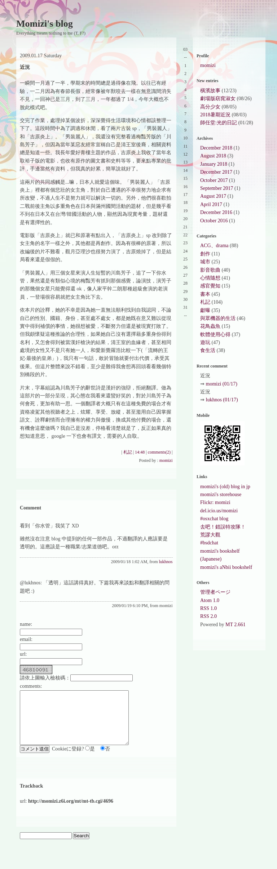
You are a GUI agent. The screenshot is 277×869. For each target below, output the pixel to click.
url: (23, 654)
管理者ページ (215, 592)
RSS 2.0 (208, 616)
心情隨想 (210, 278)
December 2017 (216, 172)
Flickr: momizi (215, 502)
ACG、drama (214, 245)
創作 (205, 254)
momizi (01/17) (222, 384)
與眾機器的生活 (218, 318)
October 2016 (214, 220)
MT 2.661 (235, 624)
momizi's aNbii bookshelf (226, 567)
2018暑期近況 (215, 114)
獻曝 (205, 310)
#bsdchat (209, 542)
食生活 (207, 350)
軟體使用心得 (215, 334)
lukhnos (166, 561)
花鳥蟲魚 (210, 326)
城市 (205, 261)
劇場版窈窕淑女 (218, 98)
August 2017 (213, 196)
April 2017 (211, 204)
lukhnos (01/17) (222, 399)
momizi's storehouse (220, 494)
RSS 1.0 (208, 608)
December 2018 (216, 148)
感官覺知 (210, 286)
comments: (31, 686)
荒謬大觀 (210, 535)
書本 (205, 294)
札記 (127, 452)
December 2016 (216, 212)
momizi (166, 460)
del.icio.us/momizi (219, 510)
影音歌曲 (210, 270)
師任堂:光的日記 (218, 122)
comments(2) (159, 452)
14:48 (140, 452)
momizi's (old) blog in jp (225, 486)
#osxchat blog (214, 518)
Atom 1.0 (209, 600)
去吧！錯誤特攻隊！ (223, 527)
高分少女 (210, 107)
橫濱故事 (210, 90)
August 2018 (213, 156)
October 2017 (214, 180)
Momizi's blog (44, 23)
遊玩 (205, 342)
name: (26, 624)
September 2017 (216, 188)
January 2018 (213, 164)
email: (26, 639)
